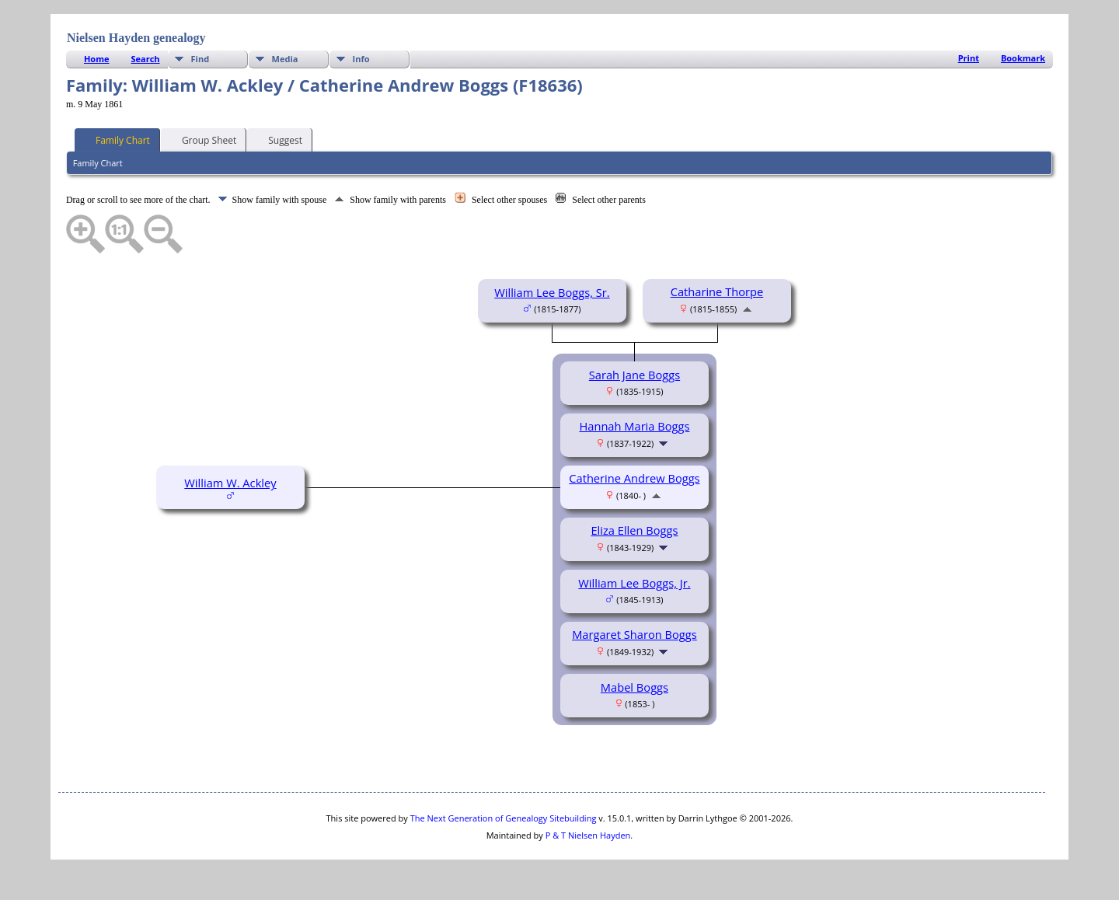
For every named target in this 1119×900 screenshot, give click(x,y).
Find (200, 59)
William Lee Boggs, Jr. (634, 583)
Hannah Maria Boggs (634, 426)
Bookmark (1023, 58)
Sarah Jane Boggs (634, 374)
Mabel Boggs (634, 687)
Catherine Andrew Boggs (634, 478)
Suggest (278, 139)
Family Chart (116, 139)
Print (968, 58)
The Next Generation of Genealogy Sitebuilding (503, 818)
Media (285, 59)
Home (97, 59)
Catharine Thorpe (717, 291)
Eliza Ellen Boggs (634, 530)
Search (145, 59)
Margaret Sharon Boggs (634, 634)
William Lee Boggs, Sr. (551, 292)
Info (361, 59)
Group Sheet (202, 139)
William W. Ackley (230, 482)
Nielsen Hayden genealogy (136, 37)
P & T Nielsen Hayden (588, 835)
